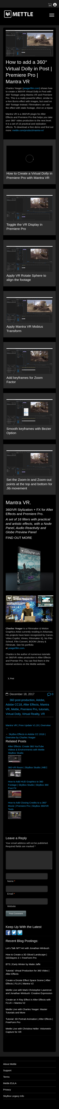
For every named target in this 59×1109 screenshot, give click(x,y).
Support (7, 1070)
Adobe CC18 (14, 704)
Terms (6, 1076)
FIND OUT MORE (19, 537)
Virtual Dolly (13, 714)
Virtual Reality (30, 714)
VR (43, 714)
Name (10, 881)
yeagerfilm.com (31, 88)
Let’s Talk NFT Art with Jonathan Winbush (27, 948)
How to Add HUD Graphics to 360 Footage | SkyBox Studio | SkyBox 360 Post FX (28, 784)
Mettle (15, 709)
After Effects (31, 704)
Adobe (40, 700)
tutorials (44, 709)
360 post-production (22, 700)
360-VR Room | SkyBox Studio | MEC (27, 767)
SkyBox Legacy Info (13, 1096)
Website (11, 906)
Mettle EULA (9, 1083)
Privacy (7, 1089)
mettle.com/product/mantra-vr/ (28, 130)
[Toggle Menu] (51, 15)
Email (10, 893)
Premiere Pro (28, 709)
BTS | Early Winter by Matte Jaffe (23, 964)
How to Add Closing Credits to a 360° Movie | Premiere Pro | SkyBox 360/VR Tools (28, 806)
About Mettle (9, 1064)
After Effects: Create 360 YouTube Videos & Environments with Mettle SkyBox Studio (26, 749)
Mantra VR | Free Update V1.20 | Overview (28, 725)
